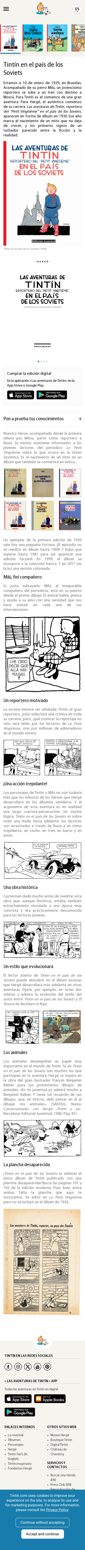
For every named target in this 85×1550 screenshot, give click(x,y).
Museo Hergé (60, 1435)
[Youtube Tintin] (37, 1366)
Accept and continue (42, 1534)
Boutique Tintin (61, 1440)
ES (77, 9)
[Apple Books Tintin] (51, 1401)
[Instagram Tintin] (18, 1366)
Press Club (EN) (61, 1485)
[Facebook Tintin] (8, 1366)
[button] (71, 307)
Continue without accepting (42, 1522)
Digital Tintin (59, 1445)
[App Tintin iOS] (19, 1401)
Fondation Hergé (20, 1468)
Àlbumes (14, 1440)
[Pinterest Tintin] (47, 1366)
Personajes (16, 1445)
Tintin (19, 1464)
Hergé (12, 1449)
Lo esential (15, 1435)
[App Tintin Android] (21, 1414)
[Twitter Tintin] (28, 1366)
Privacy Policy (57, 1510)
